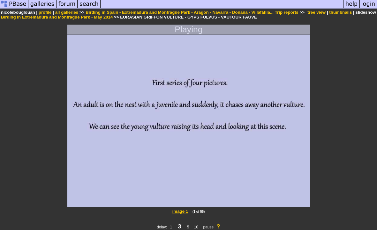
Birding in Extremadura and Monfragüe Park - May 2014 (57, 17)
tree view (316, 12)
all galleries (67, 12)
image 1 (180, 211)
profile (45, 12)
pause (208, 227)
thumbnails (340, 12)
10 (196, 227)
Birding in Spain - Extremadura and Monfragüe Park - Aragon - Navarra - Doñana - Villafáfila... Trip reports (192, 12)
